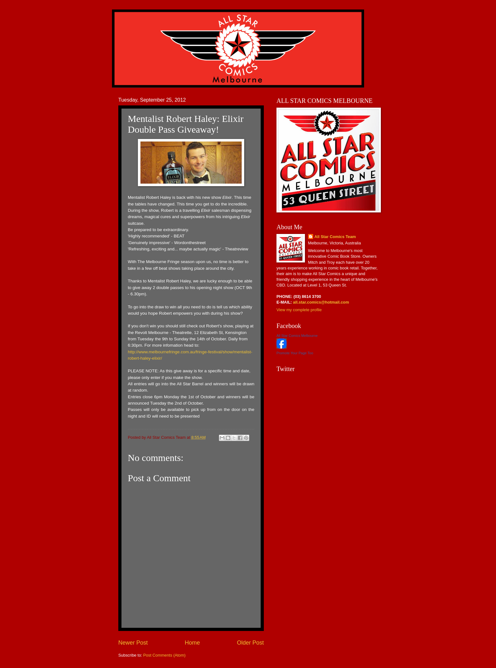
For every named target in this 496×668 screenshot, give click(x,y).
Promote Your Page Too (294, 353)
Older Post (250, 643)
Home (192, 643)
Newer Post (133, 643)
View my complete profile (299, 309)
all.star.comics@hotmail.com (320, 302)
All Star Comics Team (335, 236)
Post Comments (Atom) (164, 655)
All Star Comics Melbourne (297, 335)
